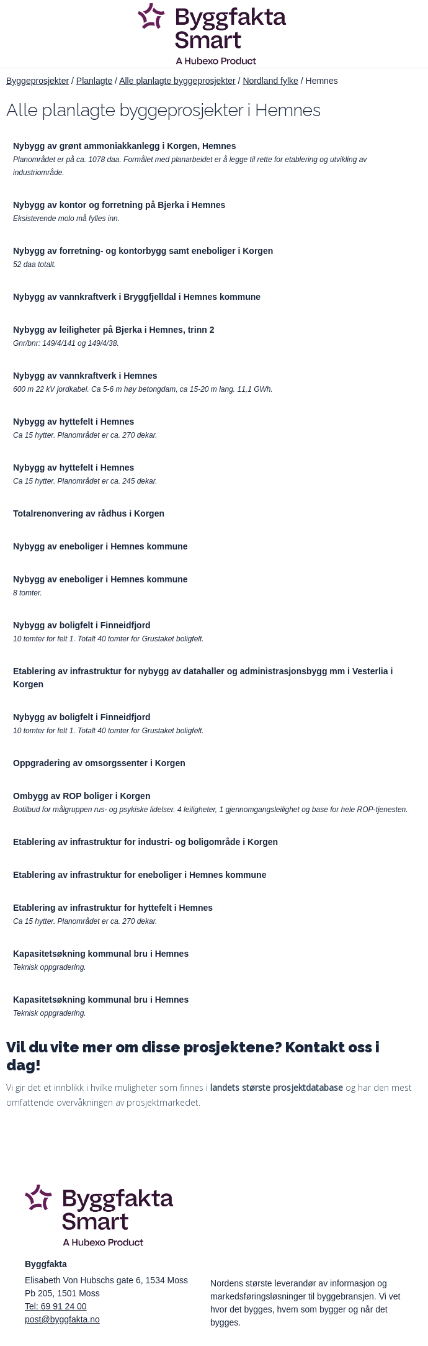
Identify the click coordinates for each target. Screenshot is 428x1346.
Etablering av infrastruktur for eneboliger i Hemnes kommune (139, 875)
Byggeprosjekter (37, 81)
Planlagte (94, 81)
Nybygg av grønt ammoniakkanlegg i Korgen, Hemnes (124, 146)
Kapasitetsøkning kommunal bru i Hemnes (101, 954)
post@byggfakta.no (62, 1319)
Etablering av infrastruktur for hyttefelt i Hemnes (113, 908)
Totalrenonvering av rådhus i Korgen (88, 513)
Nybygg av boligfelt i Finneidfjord (82, 625)
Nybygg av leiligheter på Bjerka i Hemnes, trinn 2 (113, 330)
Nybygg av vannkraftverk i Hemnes (85, 376)
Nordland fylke (270, 81)
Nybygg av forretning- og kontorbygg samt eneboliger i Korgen (143, 251)
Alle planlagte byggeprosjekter (177, 81)
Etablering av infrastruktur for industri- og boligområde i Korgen (145, 842)
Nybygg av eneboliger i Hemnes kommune (100, 546)
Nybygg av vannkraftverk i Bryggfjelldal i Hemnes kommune (137, 297)
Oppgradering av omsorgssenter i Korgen (99, 763)
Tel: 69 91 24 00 (56, 1306)
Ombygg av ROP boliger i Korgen (81, 796)
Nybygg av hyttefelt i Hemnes (73, 422)
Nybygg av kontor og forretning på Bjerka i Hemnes (119, 205)
